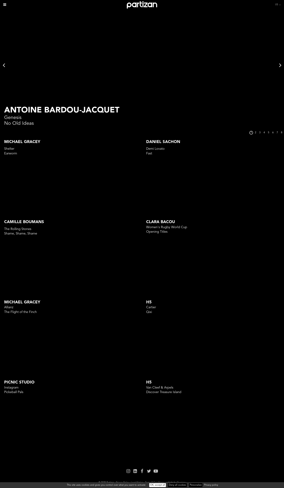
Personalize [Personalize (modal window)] (196, 485)
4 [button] (264, 132)
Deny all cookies (177, 485)
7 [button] (277, 132)
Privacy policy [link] (211, 485)
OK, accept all (157, 485)
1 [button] (251, 132)
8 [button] (281, 132)
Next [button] (280, 65)
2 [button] (255, 132)
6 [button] (273, 132)
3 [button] (260, 132)
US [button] (276, 4)
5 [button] (268, 132)
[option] (142, 65)
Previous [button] (4, 65)
